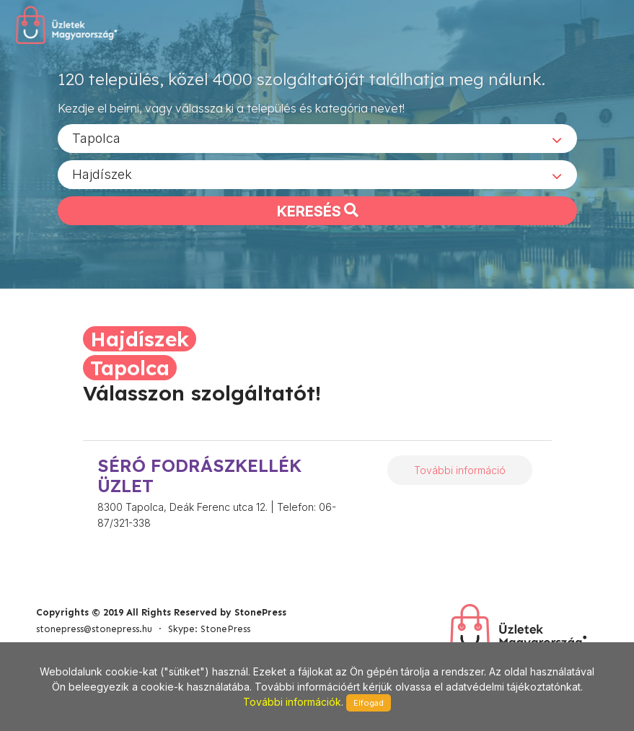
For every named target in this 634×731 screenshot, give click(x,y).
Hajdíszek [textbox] (102, 173)
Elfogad (368, 703)
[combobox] (317, 137)
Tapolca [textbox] (96, 137)
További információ (460, 470)
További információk (292, 702)
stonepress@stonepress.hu (94, 628)
